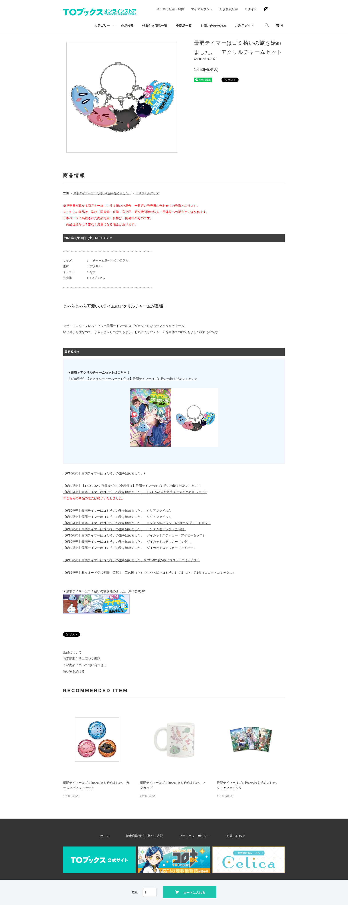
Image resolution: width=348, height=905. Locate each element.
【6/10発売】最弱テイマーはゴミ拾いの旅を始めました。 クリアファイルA (117, 510)
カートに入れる (190, 892)
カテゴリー (102, 25)
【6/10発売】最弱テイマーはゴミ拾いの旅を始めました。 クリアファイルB (117, 517)
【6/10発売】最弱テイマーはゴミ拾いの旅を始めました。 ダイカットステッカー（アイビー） (129, 548)
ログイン (251, 9)
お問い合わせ (223, 836)
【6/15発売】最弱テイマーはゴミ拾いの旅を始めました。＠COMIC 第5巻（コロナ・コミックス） (131, 560)
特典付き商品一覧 (154, 25)
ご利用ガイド (244, 25)
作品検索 (127, 25)
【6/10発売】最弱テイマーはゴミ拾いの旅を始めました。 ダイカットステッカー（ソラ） (126, 541)
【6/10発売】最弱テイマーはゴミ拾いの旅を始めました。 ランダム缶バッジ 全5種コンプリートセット (137, 523)
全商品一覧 (184, 25)
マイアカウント (202, 9)
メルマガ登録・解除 (170, 9)
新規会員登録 (228, 9)
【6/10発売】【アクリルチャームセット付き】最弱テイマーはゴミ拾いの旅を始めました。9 (132, 378)
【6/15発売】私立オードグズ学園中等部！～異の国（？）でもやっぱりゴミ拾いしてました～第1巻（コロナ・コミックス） (149, 572)
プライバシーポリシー (191, 836)
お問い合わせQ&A (213, 25)
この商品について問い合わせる (85, 665)
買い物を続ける (74, 671)
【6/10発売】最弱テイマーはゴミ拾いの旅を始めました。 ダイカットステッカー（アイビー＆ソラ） (134, 535)
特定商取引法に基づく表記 (81, 658)
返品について (72, 652)
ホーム (120, 836)
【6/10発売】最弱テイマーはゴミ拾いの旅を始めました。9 (104, 473)
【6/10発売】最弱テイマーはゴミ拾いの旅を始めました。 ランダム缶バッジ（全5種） (124, 529)
